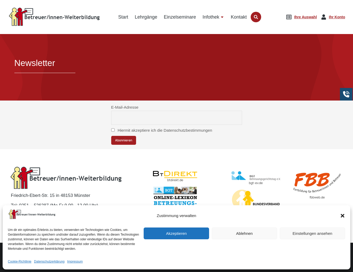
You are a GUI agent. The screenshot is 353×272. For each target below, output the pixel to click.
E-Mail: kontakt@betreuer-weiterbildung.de (55, 215)
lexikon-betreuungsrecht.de (175, 215)
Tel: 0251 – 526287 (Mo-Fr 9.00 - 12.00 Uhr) (54, 205)
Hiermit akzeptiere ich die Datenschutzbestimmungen (161, 130)
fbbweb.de (317, 197)
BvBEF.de (255, 216)
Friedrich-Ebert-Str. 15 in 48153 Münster (50, 195)
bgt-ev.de (256, 183)
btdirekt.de (175, 180)
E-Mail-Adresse (125, 107)
